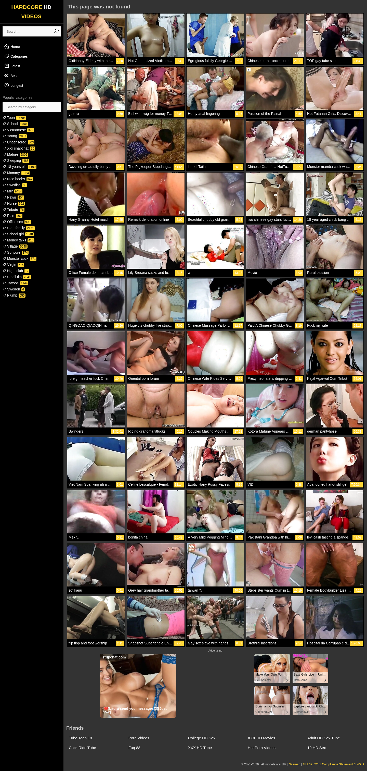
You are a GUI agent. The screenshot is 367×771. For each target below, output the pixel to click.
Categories (16, 56)
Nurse (14, 203)
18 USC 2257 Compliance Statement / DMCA (333, 764)
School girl (18, 234)
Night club (16, 271)
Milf (12, 191)
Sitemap (294, 764)
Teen (14, 118)
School (15, 124)
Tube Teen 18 (80, 738)
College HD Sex (201, 738)
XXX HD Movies (261, 738)
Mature (15, 154)
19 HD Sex (316, 747)
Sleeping (16, 160)
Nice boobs (18, 179)
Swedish (15, 185)
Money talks (18, 240)
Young (15, 136)
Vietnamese (18, 130)
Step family (19, 228)
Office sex (17, 222)
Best (11, 75)
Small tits (17, 277)
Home (12, 46)
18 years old (19, 167)
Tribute (13, 209)
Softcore (16, 252)
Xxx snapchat (19, 148)
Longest (13, 85)
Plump (14, 295)
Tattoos (15, 283)
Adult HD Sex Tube (323, 738)
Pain (12, 216)
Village (15, 246)
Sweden (14, 289)
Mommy (16, 173)
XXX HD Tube (200, 747)
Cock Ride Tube (82, 747)
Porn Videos (138, 738)
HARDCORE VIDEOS (31, 11)
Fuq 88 (134, 747)
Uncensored (18, 142)
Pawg (13, 197)
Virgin (13, 265)
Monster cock (19, 258)
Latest (12, 66)
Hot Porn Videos (262, 747)
